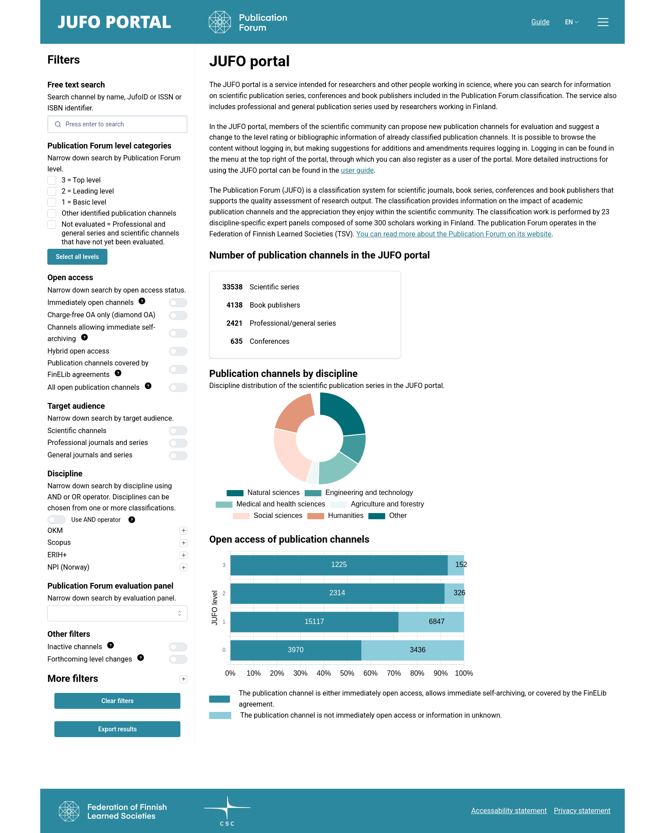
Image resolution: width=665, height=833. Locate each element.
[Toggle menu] (603, 22)
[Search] (117, 124)
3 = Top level (81, 180)
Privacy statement (582, 810)
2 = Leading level (87, 191)
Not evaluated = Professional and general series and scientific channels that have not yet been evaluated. (120, 233)
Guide (540, 22)
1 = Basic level (83, 202)
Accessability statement (509, 810)
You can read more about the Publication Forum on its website (453, 234)
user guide (357, 170)
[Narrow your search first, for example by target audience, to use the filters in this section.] (183, 679)
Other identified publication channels (118, 213)
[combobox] (117, 613)
